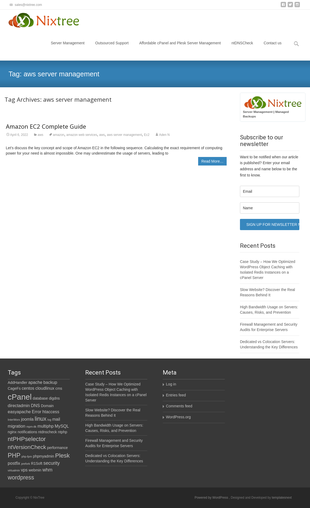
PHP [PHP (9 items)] (14, 455)
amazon (58, 135)
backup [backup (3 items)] (50, 382)
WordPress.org (178, 417)
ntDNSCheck (242, 48)
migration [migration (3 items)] (16, 426)
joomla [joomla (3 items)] (27, 419)
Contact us (273, 48)
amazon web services (81, 135)
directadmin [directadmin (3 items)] (19, 405)
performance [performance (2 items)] (57, 448)
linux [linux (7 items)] (40, 419)
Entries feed (176, 395)
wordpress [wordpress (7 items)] (21, 477)
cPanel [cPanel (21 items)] (20, 396)
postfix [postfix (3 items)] (14, 463)
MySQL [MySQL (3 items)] (62, 426)
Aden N (164, 135)
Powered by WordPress (212, 497)
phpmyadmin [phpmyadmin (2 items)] (43, 456)
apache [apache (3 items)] (35, 382)
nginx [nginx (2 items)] (12, 432)
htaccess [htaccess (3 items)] (50, 411)
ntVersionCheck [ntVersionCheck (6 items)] (27, 447)
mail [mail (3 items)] (56, 419)
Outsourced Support (111, 48)
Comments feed (179, 406)
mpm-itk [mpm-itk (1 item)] (31, 426)
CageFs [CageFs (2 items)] (14, 388)
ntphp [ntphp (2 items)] (62, 432)
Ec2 (147, 135)
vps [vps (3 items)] (24, 469)
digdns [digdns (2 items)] (54, 398)
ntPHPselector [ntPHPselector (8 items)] (27, 439)
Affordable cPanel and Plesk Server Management (180, 48)
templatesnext (282, 497)
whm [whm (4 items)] (47, 469)
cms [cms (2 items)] (58, 388)
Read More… (212, 161)
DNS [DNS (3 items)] (35, 405)
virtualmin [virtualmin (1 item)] (14, 470)
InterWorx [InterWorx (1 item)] (14, 419)
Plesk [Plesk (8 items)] (62, 455)
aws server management (124, 135)
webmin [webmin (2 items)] (34, 470)
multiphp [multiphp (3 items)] (46, 426)
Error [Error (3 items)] (37, 411)
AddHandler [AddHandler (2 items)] (17, 382)
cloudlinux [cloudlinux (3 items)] (44, 388)
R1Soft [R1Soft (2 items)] (36, 463)
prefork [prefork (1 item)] (25, 463)
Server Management (68, 48)
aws (40, 135)
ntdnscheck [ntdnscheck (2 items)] (47, 432)
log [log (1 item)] (49, 419)
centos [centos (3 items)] (28, 388)
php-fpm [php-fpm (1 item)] (27, 456)
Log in (171, 384)
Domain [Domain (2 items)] (47, 406)
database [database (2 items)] (40, 398)
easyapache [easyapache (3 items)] (19, 411)
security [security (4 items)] (51, 463)
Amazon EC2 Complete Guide (46, 126)
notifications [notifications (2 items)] (27, 432)
